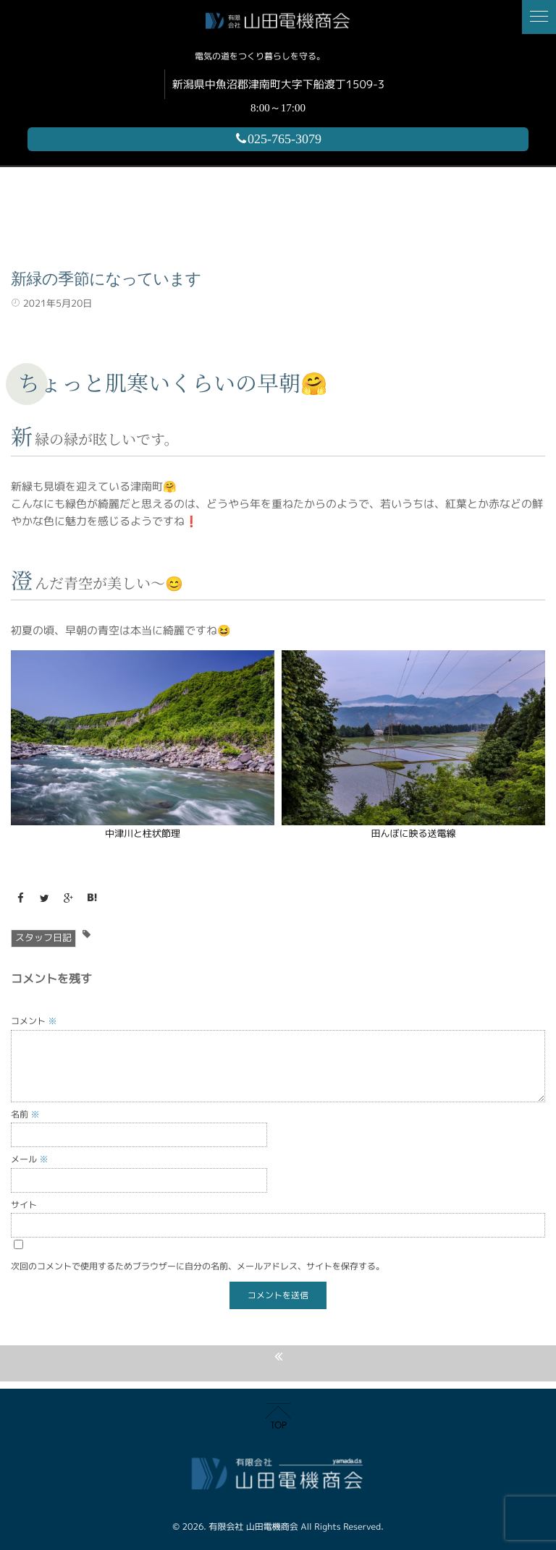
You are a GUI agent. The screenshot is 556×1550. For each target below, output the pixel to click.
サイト (24, 1204)
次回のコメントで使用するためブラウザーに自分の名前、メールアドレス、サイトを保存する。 (197, 1266)
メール (30, 1159)
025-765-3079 (278, 139)
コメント (34, 1021)
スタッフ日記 (43, 938)
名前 (25, 1114)
